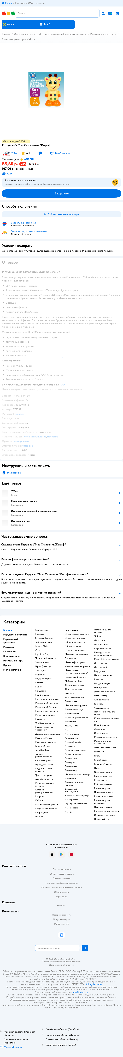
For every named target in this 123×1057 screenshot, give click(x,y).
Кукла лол (99, 751)
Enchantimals (41, 630)
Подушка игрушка (103, 807)
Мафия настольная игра (105, 737)
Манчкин (98, 679)
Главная (6, 34)
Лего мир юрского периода (74, 783)
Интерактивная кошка (105, 815)
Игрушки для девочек (46, 808)
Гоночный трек (42, 746)
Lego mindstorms (102, 648)
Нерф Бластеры (43, 695)
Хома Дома (40, 670)
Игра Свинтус (101, 733)
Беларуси (69, 964)
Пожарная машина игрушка (44, 784)
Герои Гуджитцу (43, 666)
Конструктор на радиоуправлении (103, 653)
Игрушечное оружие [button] (15, 634)
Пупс (97, 768)
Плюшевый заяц (102, 819)
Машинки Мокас (43, 738)
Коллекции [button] (9, 651)
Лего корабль (71, 808)
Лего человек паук (74, 709)
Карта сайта (61, 896)
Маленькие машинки (45, 742)
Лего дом (69, 812)
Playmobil (40, 674)
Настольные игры (103, 675)
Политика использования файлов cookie (61, 887)
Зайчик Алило (42, 662)
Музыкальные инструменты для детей (76, 671)
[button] (45, 24)
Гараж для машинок (44, 764)
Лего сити (70, 746)
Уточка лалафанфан (74, 697)
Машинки (40, 719)
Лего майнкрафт (73, 742)
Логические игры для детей (104, 713)
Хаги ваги (69, 693)
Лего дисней (100, 667)
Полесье (39, 634)
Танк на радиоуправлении (44, 755)
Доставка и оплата (62, 869)
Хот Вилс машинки (44, 723)
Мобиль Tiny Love (74, 681)
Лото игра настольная (105, 747)
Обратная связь (61, 892)
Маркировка (14, 472)
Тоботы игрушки (43, 642)
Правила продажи (61, 878)
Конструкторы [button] (11, 656)
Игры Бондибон (102, 725)
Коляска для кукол (103, 776)
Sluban (97, 636)
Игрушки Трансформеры (77, 717)
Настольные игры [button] (13, 660)
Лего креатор (71, 799)
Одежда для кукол (103, 772)
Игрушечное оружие (45, 715)
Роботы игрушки (73, 646)
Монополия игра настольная (102, 742)
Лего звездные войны (75, 750)
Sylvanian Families (44, 638)
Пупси (38, 686)
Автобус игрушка (44, 779)
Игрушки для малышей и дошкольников (61, 34)
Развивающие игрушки (103, 34)
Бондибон (40, 691)
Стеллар (39, 650)
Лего (67, 730)
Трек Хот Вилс (42, 750)
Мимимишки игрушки (76, 705)
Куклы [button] (7, 665)
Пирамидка (70, 658)
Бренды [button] (7, 630)
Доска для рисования (104, 691)
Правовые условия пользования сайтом (61, 961)
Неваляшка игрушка (74, 650)
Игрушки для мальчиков (77, 634)
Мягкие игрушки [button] (12, 669)
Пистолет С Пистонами (47, 699)
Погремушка (41, 812)
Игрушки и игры (23, 34)
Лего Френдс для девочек (102, 631)
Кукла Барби (100, 760)
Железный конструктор (77, 795)
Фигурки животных (74, 685)
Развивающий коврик (75, 677)
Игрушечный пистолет (46, 703)
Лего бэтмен (71, 701)
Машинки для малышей (76, 654)
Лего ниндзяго (72, 734)
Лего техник (71, 758)
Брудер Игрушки (43, 678)
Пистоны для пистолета (47, 711)
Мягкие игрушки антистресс (102, 801)
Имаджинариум (102, 683)
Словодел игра (101, 708)
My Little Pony (42, 654)
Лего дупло (70, 762)
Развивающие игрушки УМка (18, 39)
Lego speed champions (76, 803)
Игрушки (39, 796)
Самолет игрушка (44, 760)
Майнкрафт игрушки (75, 662)
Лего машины (101, 644)
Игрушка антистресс (75, 638)
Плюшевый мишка (103, 792)
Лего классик (100, 663)
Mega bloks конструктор (106, 659)
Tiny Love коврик (73, 689)
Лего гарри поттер (74, 754)
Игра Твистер (100, 695)
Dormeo (39, 682)
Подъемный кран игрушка (44, 770)
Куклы (97, 756)
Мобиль (39, 816)
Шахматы (98, 704)
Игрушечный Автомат (46, 707)
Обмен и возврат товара (61, 873)
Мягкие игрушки (102, 788)
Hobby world (100, 687)
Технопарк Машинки (45, 658)
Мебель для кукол (103, 784)
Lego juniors (100, 671)
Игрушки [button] (8, 647)
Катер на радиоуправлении (44, 791)
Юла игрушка (71, 630)
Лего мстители (72, 713)
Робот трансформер (75, 642)
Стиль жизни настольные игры (106, 719)
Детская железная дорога (47, 734)
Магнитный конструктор (77, 774)
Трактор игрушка (43, 775)
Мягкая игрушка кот (104, 796)
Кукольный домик (103, 764)
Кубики (39, 800)
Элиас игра (99, 729)
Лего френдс (71, 770)
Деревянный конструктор (71, 790)
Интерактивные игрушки (77, 666)
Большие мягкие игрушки (106, 811)
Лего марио (70, 778)
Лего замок (99, 640)
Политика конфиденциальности (62, 883)
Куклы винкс (100, 780)
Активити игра (101, 699)
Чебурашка (70, 721)
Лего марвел (71, 766)
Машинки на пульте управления (45, 728)
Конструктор (71, 738)
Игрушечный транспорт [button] (10, 641)
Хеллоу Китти (71, 725)
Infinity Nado (41, 646)
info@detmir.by (94, 984)
